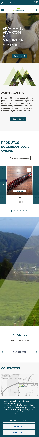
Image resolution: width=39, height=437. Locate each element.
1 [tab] (11, 211)
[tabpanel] (19, 183)
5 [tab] (24, 211)
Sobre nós (17, 119)
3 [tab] (17, 211)
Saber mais (18, 56)
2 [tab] (14, 211)
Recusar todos (18, 426)
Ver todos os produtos (19, 158)
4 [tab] (21, 211)
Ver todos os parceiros (19, 340)
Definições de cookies (18, 420)
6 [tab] (27, 211)
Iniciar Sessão (10, 3)
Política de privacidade (11, 414)
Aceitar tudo (18, 432)
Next (36, 352)
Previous (3, 352)
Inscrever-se (23, 3)
